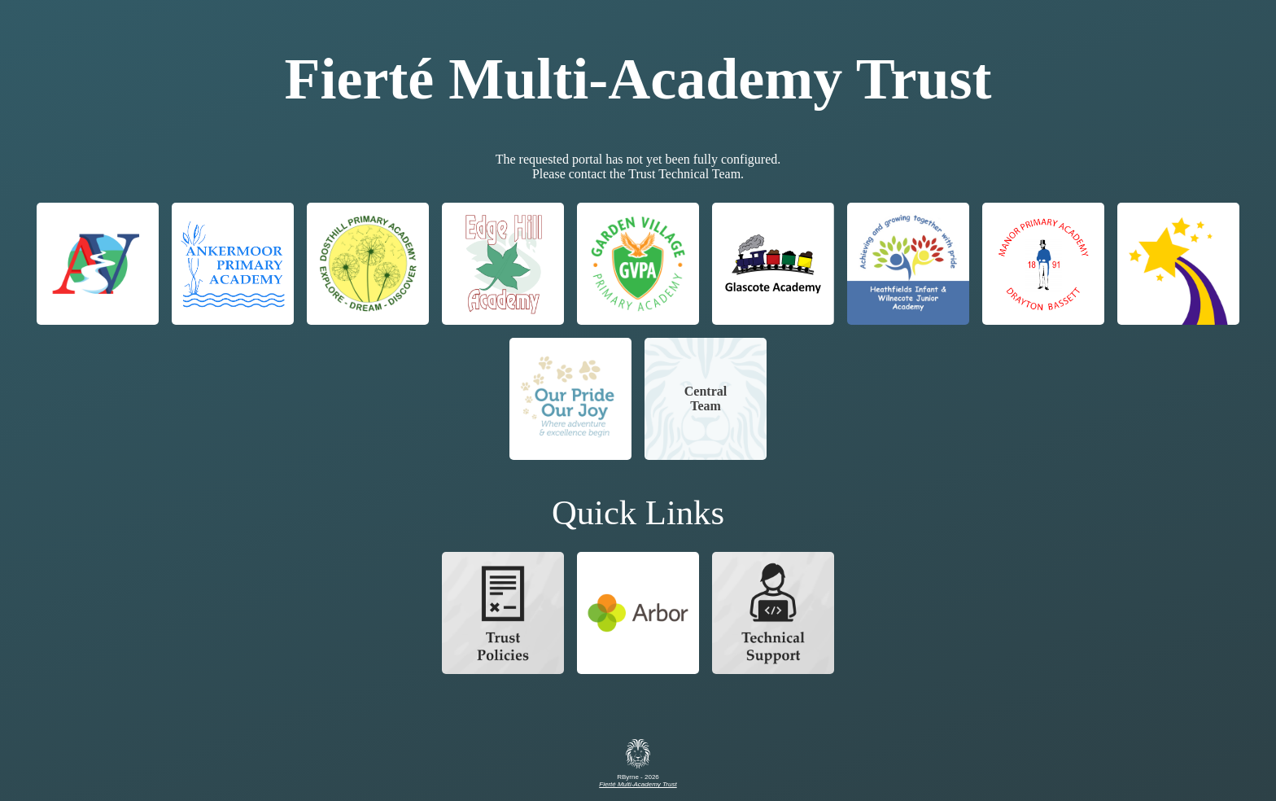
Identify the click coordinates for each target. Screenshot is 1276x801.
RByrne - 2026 (637, 778)
